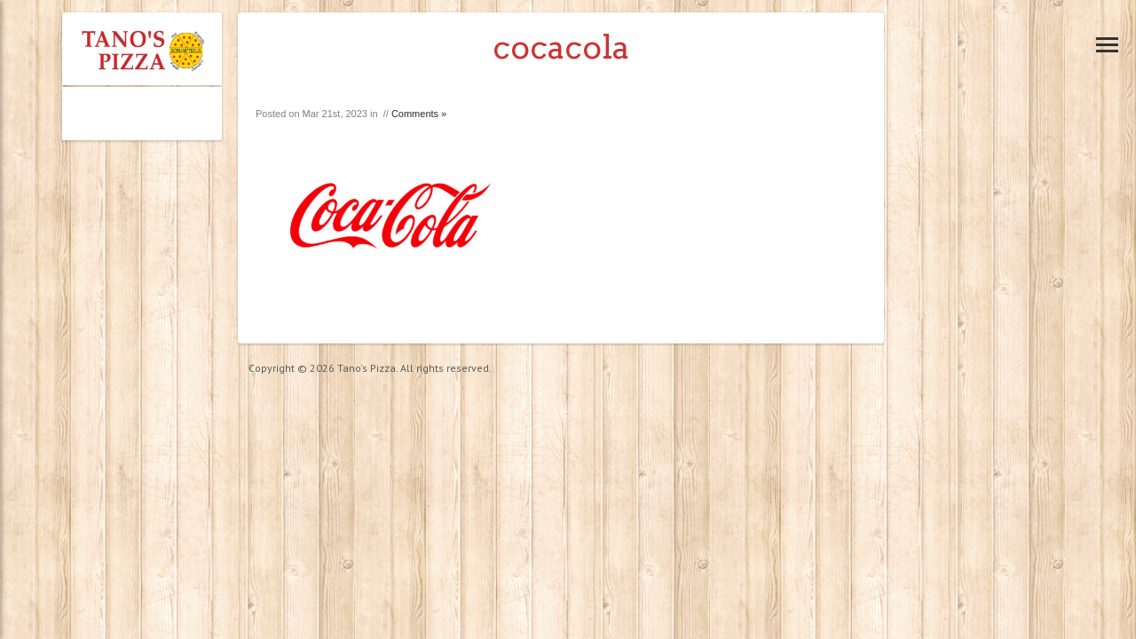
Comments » (418, 113)
